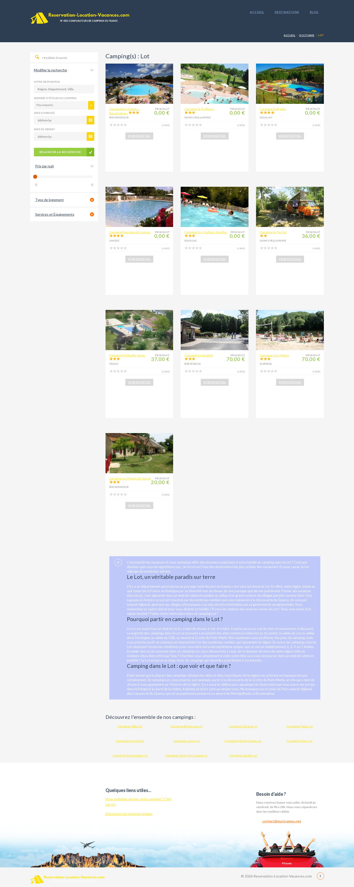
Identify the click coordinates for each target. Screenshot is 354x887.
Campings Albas (130, 726)
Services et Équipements (54, 214)
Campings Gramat (130, 741)
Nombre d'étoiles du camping (55, 98)
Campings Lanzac (186, 741)
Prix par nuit (44, 166)
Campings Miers (299, 741)
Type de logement (49, 200)
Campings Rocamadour (130, 755)
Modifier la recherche (50, 70)
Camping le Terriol (273, 232)
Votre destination (47, 81)
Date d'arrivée (44, 112)
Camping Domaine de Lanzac (130, 232)
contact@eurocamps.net (281, 821)
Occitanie (306, 35)
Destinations (287, 12)
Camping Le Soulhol (198, 355)
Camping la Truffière (199, 109)
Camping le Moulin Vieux (127, 355)
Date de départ (44, 129)
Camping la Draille (273, 109)
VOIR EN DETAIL (139, 135)
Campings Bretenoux (186, 726)
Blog (314, 12)
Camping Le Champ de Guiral (130, 478)
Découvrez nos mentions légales (129, 814)
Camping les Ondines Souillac (205, 232)
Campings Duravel (243, 726)
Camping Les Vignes (274, 355)
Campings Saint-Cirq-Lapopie (186, 755)
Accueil (257, 12)
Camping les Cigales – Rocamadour (125, 111)
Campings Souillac (243, 755)
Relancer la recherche (60, 152)
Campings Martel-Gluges (243, 741)
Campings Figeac (299, 726)
